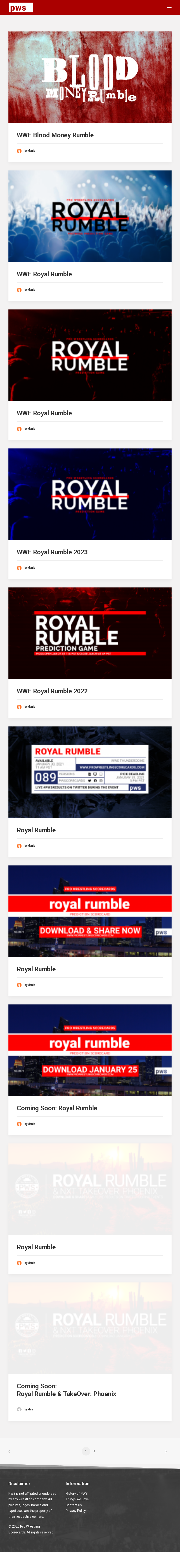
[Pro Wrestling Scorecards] (20, 7)
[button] (169, 7)
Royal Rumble (36, 830)
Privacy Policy (76, 1511)
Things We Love (77, 1499)
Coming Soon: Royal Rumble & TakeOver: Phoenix (66, 1390)
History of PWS (77, 1493)
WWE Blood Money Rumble (55, 135)
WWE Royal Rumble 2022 (52, 691)
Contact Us (74, 1505)
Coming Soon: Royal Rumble (57, 1108)
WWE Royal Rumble (44, 274)
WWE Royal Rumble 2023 (52, 552)
